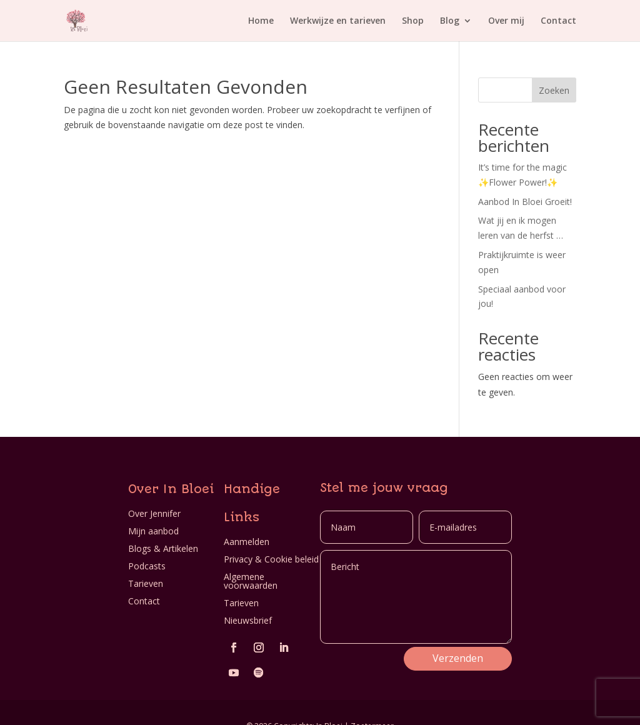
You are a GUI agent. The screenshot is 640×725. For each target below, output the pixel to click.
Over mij (506, 21)
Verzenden (457, 658)
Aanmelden (246, 542)
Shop (413, 21)
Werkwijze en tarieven (338, 21)
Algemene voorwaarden (251, 581)
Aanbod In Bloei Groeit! (525, 202)
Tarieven (145, 583)
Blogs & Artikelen (163, 548)
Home (261, 21)
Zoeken (554, 90)
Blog (449, 21)
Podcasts (147, 566)
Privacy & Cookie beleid (271, 559)
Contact (558, 21)
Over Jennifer (154, 513)
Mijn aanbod (153, 531)
